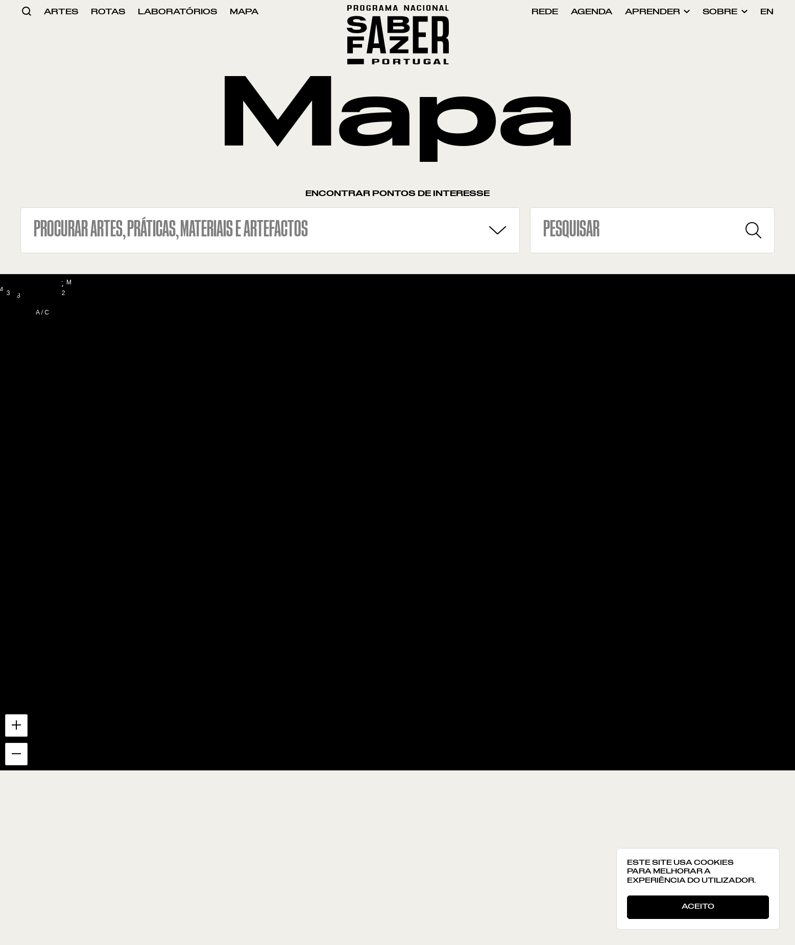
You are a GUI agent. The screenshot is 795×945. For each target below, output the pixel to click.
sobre (725, 12)
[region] (397, 522)
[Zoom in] (16, 725)
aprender (657, 12)
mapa (244, 12)
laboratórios (177, 12)
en (767, 12)
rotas (108, 12)
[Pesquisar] (753, 230)
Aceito (698, 906)
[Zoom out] (16, 754)
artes (61, 12)
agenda (591, 12)
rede (545, 12)
